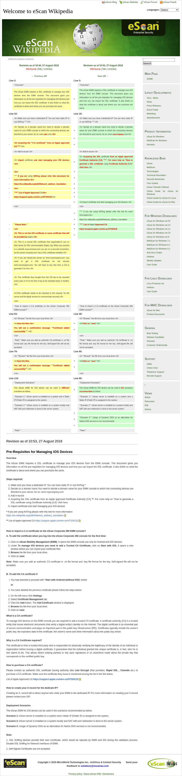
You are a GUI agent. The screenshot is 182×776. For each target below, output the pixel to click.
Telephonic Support (155, 372)
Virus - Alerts (152, 98)
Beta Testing (152, 333)
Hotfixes (150, 257)
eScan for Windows (155, 136)
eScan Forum (148, 2)
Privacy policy (75, 774)
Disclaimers (108, 774)
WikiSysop (31, 69)
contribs (48, 69)
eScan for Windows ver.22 (158, 221)
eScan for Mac (153, 310)
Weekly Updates (154, 260)
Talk (40, 69)
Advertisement (153, 118)
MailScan (151, 167)
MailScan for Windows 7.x (158, 241)
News (149, 102)
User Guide (152, 264)
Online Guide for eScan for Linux (161, 198)
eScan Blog (109, 2)
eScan (150, 163)
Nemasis (151, 144)
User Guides (152, 183)
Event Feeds (152, 110)
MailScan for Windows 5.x (158, 249)
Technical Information (156, 175)
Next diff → (103, 76)
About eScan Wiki (92, 774)
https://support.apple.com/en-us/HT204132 (56, 520)
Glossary (151, 341)
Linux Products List (155, 283)
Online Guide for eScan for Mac (161, 202)
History (148, 409)
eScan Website (128, 2)
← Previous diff (39, 76)
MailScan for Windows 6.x (158, 245)
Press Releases (154, 106)
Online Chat (152, 368)
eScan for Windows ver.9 (158, 237)
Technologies (153, 171)
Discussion (150, 401)
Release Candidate (155, 337)
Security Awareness (156, 179)
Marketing (151, 113)
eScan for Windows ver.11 (158, 229)
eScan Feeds (170, 2)
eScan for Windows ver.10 (158, 233)
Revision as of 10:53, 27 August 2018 (103, 65)
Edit (146, 405)
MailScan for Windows (157, 140)
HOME (150, 79)
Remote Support (154, 376)
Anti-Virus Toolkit (154, 252)
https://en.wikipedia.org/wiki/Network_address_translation (35, 515)
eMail (149, 364)
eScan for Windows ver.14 (158, 225)
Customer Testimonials (157, 345)
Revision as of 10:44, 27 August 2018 (39, 65)
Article (147, 397)
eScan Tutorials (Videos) (158, 187)
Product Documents (156, 314)
